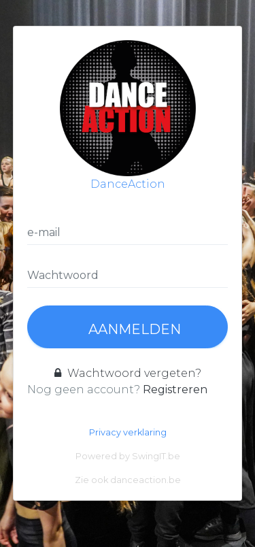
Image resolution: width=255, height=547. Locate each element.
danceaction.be (145, 480)
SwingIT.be (156, 456)
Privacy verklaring (128, 432)
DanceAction (128, 115)
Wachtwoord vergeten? (127, 373)
